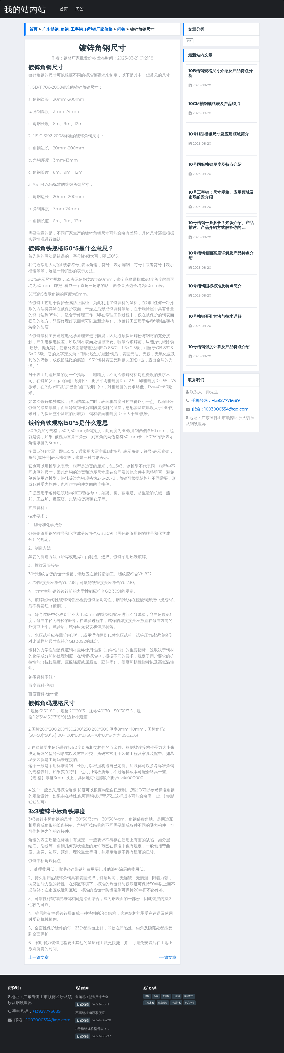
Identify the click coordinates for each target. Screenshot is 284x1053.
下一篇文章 (166, 957)
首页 (64, 9)
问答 (79, 9)
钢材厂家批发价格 (80, 58)
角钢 (156, 996)
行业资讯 (176, 1002)
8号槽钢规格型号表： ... (92, 1029)
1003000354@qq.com (48, 1020)
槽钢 (147, 996)
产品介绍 (189, 1002)
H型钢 (177, 996)
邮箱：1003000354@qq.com (220, 409)
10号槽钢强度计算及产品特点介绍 (219, 346)
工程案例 (149, 1002)
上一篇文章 (38, 957)
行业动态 (83, 1004)
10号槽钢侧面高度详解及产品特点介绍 (221, 255)
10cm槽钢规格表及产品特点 (214, 103)
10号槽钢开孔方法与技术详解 (215, 316)
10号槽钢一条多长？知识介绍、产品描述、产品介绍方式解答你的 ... (221, 225)
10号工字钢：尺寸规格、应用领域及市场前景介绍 (221, 195)
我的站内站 (25, 9)
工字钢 (166, 996)
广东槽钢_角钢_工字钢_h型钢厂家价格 (77, 29)
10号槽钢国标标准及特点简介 (215, 286)
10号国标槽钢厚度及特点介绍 (215, 164)
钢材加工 (188, 996)
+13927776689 (46, 1011)
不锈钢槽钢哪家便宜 (90, 1013)
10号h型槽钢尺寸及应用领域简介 (219, 134)
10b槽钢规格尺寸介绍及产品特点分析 (221, 73)
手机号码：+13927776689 (215, 400)
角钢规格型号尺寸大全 (91, 997)
